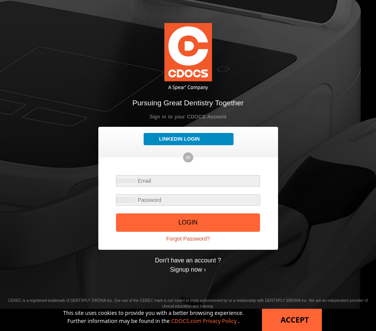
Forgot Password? (188, 239)
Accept (295, 320)
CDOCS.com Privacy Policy (204, 320)
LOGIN (188, 222)
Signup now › (188, 269)
